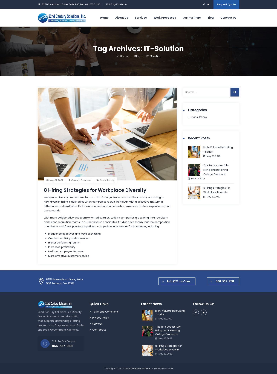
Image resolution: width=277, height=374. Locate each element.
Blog (210, 17)
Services (141, 17)
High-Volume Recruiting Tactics (218, 150)
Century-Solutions (81, 180)
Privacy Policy (100, 317)
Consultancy (107, 180)
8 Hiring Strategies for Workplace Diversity (97, 190)
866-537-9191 (222, 281)
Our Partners (192, 17)
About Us (121, 17)
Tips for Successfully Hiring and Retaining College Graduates (216, 170)
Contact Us (228, 17)
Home (104, 17)
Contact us (99, 330)
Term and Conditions (105, 311)
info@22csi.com (118, 4)
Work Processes (165, 17)
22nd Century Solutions (137, 368)
